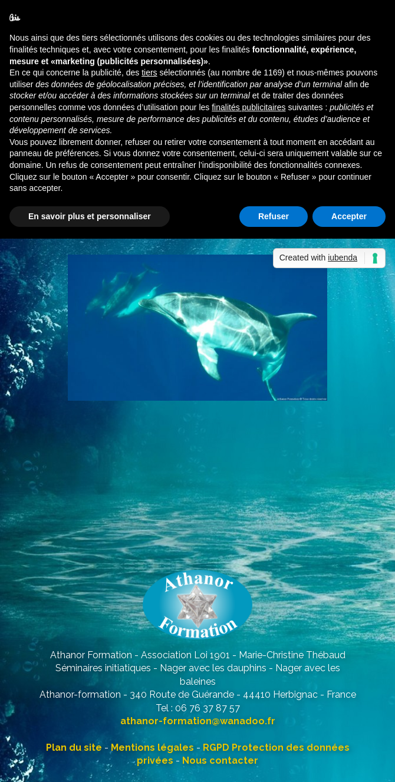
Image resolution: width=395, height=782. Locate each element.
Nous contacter (220, 760)
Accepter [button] (349, 216)
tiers (149, 72)
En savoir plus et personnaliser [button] (89, 216)
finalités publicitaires (248, 107)
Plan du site (74, 747)
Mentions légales (152, 747)
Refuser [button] (273, 216)
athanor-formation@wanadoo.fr (197, 721)
